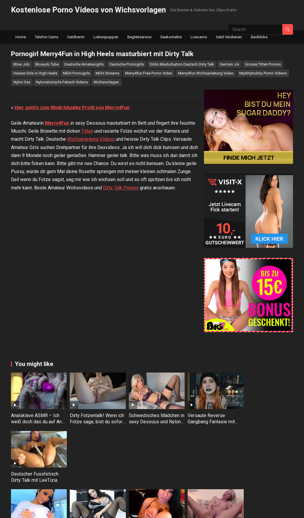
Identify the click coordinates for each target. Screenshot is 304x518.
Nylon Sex (21, 82)
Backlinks (259, 37)
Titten (87, 253)
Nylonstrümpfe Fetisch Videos (62, 82)
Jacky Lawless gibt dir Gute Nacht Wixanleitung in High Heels (264, 491)
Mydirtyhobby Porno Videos (263, 73)
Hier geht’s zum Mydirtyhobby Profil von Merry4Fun (72, 230)
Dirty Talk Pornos (121, 310)
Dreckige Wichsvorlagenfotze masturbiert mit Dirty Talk (208, 491)
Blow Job (21, 64)
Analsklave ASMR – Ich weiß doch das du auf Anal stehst (35, 434)
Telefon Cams (46, 37)
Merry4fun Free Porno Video (148, 73)
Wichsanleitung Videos (91, 261)
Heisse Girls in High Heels (35, 73)
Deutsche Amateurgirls (84, 64)
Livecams (199, 37)
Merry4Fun (57, 245)
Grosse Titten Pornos (263, 64)
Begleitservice (139, 37)
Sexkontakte (171, 37)
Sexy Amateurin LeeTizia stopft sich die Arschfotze (37, 491)
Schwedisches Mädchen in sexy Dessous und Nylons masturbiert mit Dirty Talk (150, 437)
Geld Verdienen (229, 37)
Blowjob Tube (47, 64)
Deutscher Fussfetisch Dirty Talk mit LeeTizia (262, 431)
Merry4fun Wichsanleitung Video (206, 73)
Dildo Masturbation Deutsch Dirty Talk (182, 64)
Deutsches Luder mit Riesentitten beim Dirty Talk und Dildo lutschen (149, 491)
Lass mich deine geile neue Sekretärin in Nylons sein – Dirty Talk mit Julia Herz (94, 494)
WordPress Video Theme (125, 509)
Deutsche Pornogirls (126, 64)
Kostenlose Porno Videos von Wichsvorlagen (88, 9)
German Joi (229, 64)
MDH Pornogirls (76, 73)
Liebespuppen (106, 37)
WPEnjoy (160, 509)
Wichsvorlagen (106, 82)
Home (20, 37)
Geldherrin (76, 37)
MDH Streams (107, 73)
